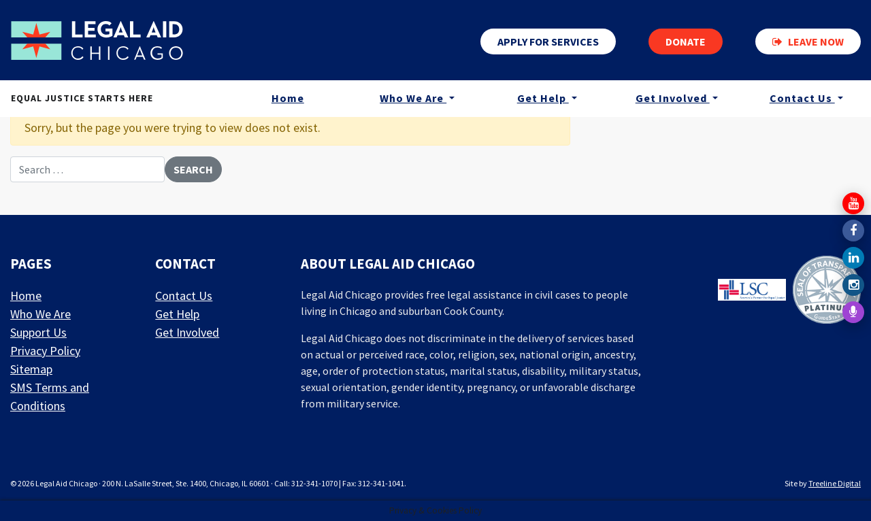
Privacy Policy (45, 350)
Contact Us (802, 98)
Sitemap (31, 369)
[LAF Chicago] (97, 40)
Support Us (38, 332)
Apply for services (548, 41)
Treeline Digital (834, 483)
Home (288, 98)
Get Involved (673, 98)
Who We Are (413, 98)
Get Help (543, 98)
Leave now (808, 41)
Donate (685, 41)
